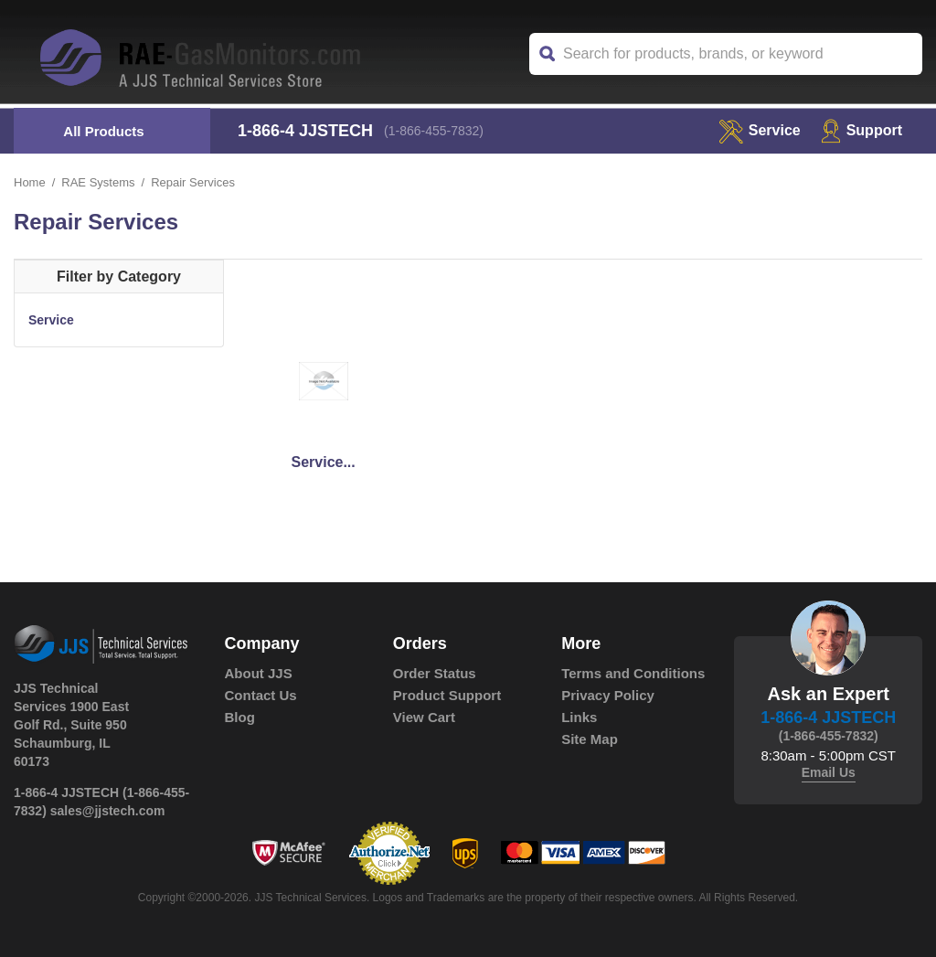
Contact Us (261, 695)
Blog (240, 717)
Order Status (434, 673)
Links (579, 717)
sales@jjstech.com (107, 810)
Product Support (447, 695)
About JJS (258, 673)
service (759, 130)
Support (861, 130)
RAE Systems (97, 182)
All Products (103, 131)
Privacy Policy (607, 695)
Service (51, 320)
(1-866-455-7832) (434, 130)
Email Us (829, 772)
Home (30, 182)
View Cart (424, 717)
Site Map (589, 739)
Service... (323, 462)
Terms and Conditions (633, 673)
